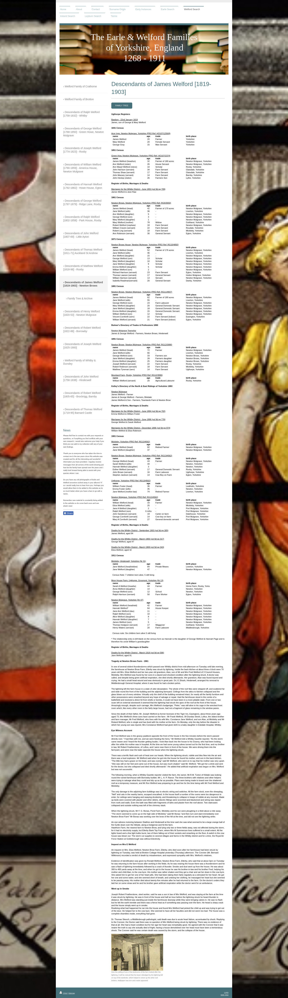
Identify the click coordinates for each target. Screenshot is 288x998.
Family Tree (121, 105)
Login (226, 992)
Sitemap (71, 993)
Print (63, 993)
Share (68, 513)
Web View (224, 995)
